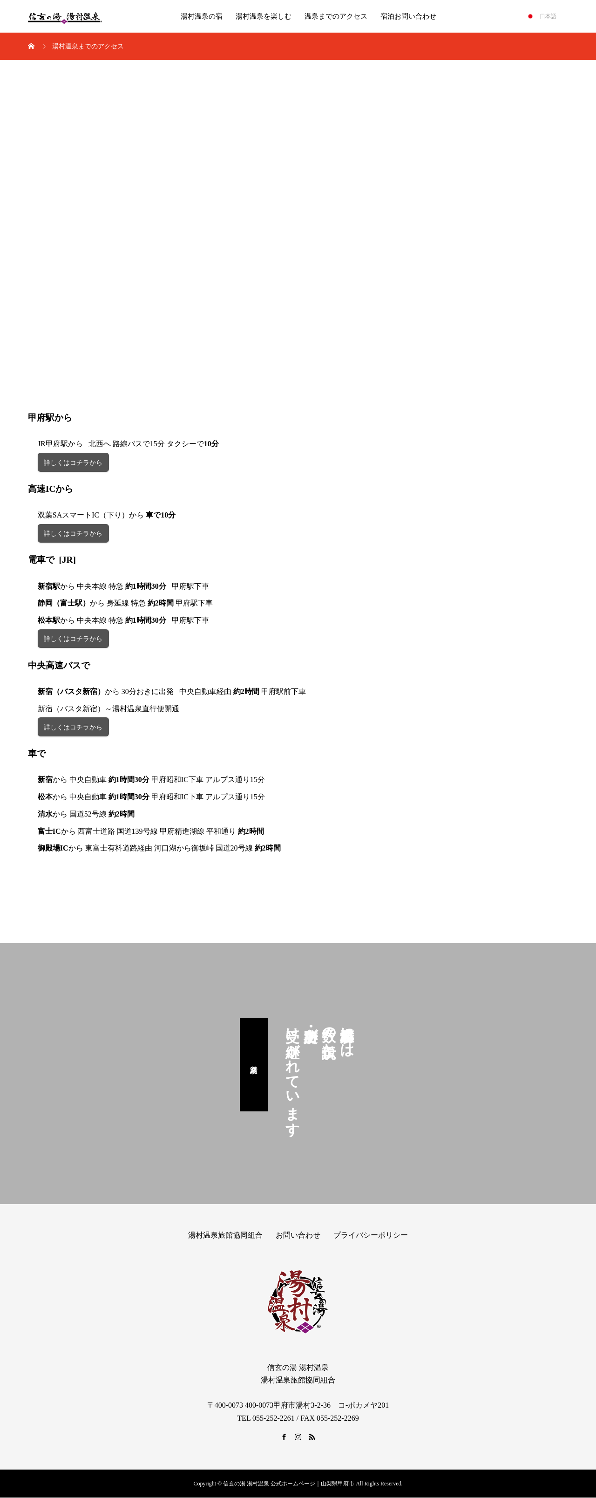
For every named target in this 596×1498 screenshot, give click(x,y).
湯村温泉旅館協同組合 (225, 1235)
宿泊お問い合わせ (408, 16)
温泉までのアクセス (336, 16)
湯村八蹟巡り (254, 1065)
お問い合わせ (298, 1235)
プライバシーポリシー (370, 1235)
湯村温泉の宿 (202, 16)
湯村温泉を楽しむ (263, 16)
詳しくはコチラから (73, 462)
